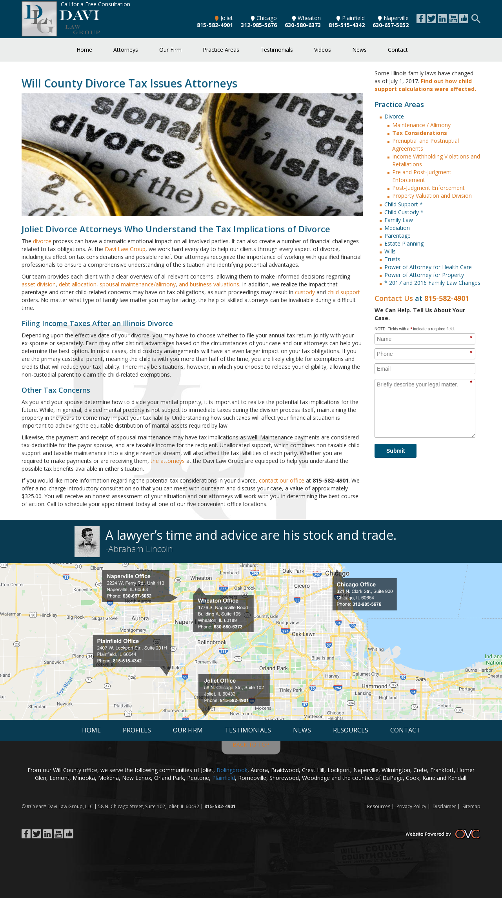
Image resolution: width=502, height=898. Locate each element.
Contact (398, 49)
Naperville (393, 18)
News (359, 49)
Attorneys (125, 49)
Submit (395, 451)
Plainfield (350, 18)
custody (305, 292)
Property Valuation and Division (432, 195)
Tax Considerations (419, 133)
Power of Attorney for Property (424, 275)
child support (343, 292)
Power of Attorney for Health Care (428, 267)
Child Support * (403, 204)
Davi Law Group (125, 249)
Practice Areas (221, 49)
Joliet (224, 18)
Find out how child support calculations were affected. (425, 85)
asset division (39, 284)
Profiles (137, 730)
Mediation (397, 227)
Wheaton (306, 18)
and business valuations (209, 284)
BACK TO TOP (251, 744)
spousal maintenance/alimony (138, 284)
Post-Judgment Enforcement (428, 187)
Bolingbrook (231, 770)
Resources (350, 730)
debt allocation (77, 284)
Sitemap (471, 806)
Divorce (394, 116)
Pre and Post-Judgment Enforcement (421, 176)
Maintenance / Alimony (421, 125)
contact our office (281, 480)
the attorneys (168, 460)
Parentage (397, 235)
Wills (390, 251)
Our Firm (170, 49)
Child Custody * (404, 212)
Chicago (264, 18)
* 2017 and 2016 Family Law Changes (432, 282)
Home (84, 49)
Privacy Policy (411, 806)
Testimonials (276, 49)
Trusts (392, 259)
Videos (322, 49)
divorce (42, 241)
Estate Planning (404, 243)
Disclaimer (444, 806)
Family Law (398, 220)
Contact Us (394, 298)
